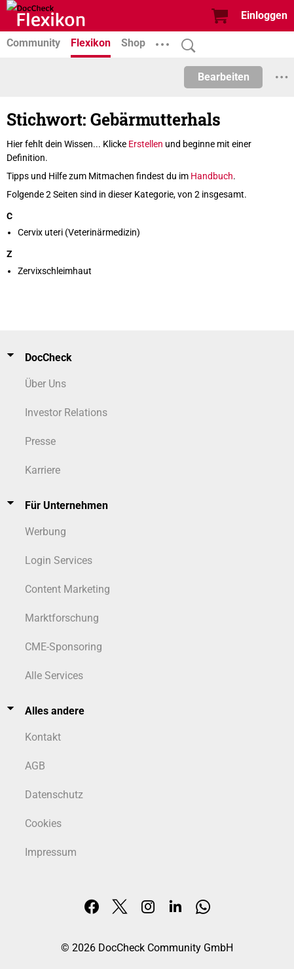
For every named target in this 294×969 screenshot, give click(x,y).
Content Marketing (67, 589)
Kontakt (43, 737)
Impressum (51, 852)
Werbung (45, 531)
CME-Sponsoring (63, 647)
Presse (40, 441)
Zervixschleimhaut (55, 271)
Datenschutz (54, 794)
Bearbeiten (223, 77)
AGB (35, 766)
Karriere (42, 470)
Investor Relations (66, 412)
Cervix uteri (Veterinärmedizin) (79, 232)
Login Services (58, 560)
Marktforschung (62, 618)
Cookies (43, 823)
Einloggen (264, 15)
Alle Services (54, 675)
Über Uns (45, 384)
